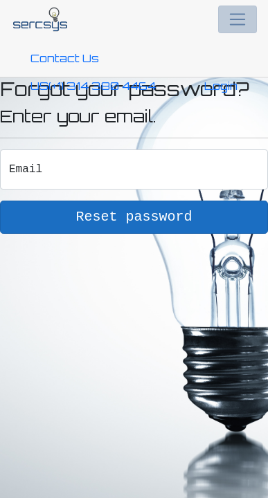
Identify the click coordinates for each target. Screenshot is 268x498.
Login (221, 86)
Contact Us (64, 58)
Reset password (133, 217)
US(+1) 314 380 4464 (93, 86)
